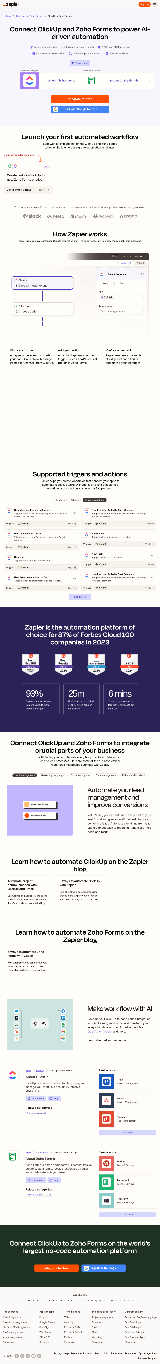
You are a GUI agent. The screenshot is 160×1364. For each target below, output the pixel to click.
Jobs (106, 1356)
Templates (130, 1356)
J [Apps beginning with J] (68, 1303)
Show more (9, 1345)
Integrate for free (80, 100)
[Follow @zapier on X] (28, 1359)
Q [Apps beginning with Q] (96, 1303)
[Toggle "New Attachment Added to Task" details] (41, 581)
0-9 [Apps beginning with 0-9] (29, 1303)
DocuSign (44, 1330)
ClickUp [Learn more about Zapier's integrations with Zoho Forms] (40, 1073)
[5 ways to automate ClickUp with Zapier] (80, 895)
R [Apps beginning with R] (100, 1303)
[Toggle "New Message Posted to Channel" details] (41, 515)
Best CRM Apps (133, 1330)
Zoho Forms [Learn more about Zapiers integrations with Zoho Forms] (36, 16)
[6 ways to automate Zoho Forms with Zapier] (28, 963)
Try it (44, 192)
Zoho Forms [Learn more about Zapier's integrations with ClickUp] (42, 1155)
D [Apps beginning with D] (45, 1303)
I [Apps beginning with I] (64, 1303)
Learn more (35, 1101)
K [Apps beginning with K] (72, 1303)
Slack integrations (12, 1320)
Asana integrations (12, 1340)
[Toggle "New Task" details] (118, 558)
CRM (94, 1335)
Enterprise (116, 1356)
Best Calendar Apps (135, 1340)
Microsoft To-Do (72, 1330)
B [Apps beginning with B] (37, 1303)
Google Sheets (47, 1325)
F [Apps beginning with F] (53, 1303)
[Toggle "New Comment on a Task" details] (41, 539)
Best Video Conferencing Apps (141, 1320)
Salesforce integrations (15, 1325)
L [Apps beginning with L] (75, 1303)
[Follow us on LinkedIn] (22, 1359)
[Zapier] (11, 4)
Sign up (144, 4)
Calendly (68, 1325)
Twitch (67, 1320)
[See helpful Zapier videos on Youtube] (33, 1359)
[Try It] (41, 526)
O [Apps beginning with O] (88, 1303)
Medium (68, 1340)
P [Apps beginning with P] (92, 1303)
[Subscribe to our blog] (39, 1359)
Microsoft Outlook (73, 1335)
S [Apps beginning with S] (104, 1303)
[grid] (21, 282)
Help (54, 1101)
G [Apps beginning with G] (57, 1303)
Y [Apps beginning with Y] (128, 1303)
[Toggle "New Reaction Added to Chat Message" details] (118, 515)
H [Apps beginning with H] (61, 1303)
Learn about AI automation (108, 1043)
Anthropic (105, 1034)
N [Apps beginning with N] (84, 1303)
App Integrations (148, 1356)
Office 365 (44, 1340)
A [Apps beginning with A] (33, 1303)
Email (94, 1330)
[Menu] (155, 4)
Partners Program (147, 1361)
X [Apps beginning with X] (125, 1303)
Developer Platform (81, 1356)
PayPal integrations (13, 1335)
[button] (80, 111)
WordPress (45, 1335)
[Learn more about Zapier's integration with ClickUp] (12, 1077)
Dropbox (44, 1320)
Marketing (97, 1340)
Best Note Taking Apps (136, 1335)
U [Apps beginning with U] (112, 1303)
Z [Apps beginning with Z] (132, 1303)
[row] (21, 282)
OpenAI (92, 1034)
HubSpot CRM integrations (16, 1330)
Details (46, 168)
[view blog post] (28, 895)
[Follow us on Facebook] (16, 1359)
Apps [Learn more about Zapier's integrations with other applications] (8, 16)
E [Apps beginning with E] (49, 1303)
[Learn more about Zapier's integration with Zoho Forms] (12, 1159)
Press (98, 1356)
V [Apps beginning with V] (116, 1303)
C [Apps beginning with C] (41, 1303)
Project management (102, 1320)
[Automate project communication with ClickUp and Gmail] (28, 895)
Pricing (57, 1356)
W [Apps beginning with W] (120, 1303)
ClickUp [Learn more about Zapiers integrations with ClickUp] (20, 16)
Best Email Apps (133, 1325)
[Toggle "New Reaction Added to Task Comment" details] (118, 580)
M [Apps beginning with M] (80, 1303)
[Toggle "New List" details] (41, 561)
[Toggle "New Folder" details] (118, 537)
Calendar (96, 1325)
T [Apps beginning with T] (108, 1303)
